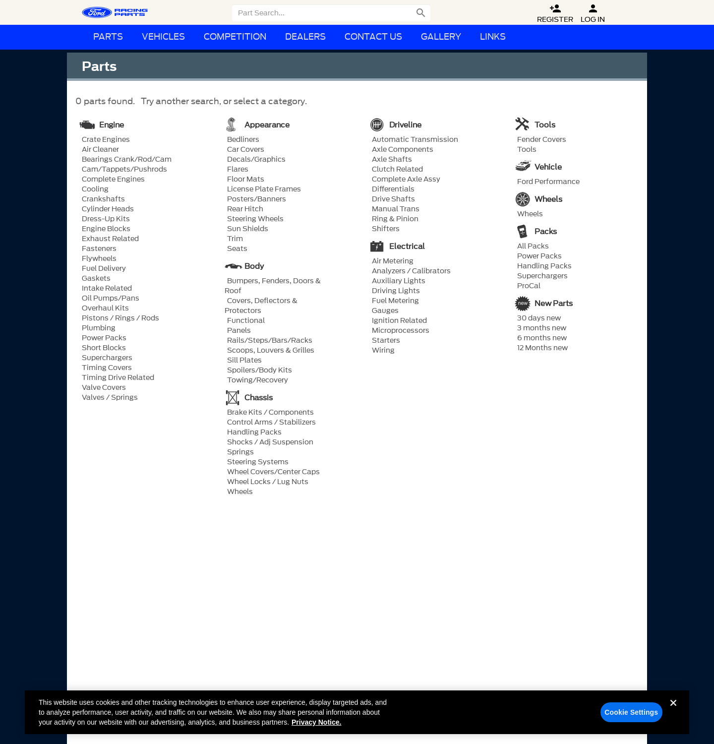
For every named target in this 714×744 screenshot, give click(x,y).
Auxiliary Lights (398, 281)
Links (493, 37)
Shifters (386, 229)
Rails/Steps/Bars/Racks (269, 341)
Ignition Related (399, 321)
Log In (593, 13)
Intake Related (107, 289)
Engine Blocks (106, 229)
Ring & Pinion (395, 219)
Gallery (441, 37)
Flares (237, 170)
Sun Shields (247, 229)
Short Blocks (104, 348)
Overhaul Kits (105, 308)
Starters (386, 341)
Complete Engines (113, 180)
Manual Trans (395, 209)
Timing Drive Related (118, 378)
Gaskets (96, 279)
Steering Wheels (255, 219)
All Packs (533, 246)
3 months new (541, 328)
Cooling (95, 189)
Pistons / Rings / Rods (120, 318)
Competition (235, 37)
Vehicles (163, 37)
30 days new (539, 318)
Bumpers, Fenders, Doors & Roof (273, 286)
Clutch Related (397, 170)
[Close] (673, 715)
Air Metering (393, 261)
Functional (246, 321)
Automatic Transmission (415, 140)
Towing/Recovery (257, 380)
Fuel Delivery (104, 269)
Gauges (385, 311)
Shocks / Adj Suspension (270, 442)
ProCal (528, 286)
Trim (235, 239)
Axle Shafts (392, 160)
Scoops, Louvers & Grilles (270, 351)
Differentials (393, 189)
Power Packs (104, 338)
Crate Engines (106, 140)
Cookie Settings (631, 716)
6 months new (542, 338)
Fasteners (99, 249)
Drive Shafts (393, 199)
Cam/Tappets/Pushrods (124, 170)
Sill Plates (244, 361)
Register (555, 13)
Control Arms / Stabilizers (271, 423)
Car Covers (245, 150)
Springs (240, 452)
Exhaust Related (110, 239)
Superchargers (107, 358)
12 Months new (542, 348)
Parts (108, 37)
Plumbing (99, 328)
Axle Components (402, 150)
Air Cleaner (100, 150)
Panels (239, 331)
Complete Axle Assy (406, 180)
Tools (526, 150)
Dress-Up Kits (106, 219)
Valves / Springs (110, 398)
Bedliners (243, 140)
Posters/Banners (256, 199)
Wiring (383, 351)
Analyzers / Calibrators (411, 271)
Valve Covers (104, 388)
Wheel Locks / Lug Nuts (267, 482)
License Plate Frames (264, 189)
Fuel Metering (395, 301)
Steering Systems (258, 462)
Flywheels (99, 259)
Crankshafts (103, 199)
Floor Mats (245, 180)
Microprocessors (400, 331)
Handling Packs (254, 432)
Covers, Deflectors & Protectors (261, 306)
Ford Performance (548, 182)
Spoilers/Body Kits (259, 370)
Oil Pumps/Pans (110, 299)
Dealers (305, 37)
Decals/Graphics (256, 160)
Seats (237, 249)
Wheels (240, 492)
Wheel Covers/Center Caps (273, 472)
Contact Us (373, 37)
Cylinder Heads (108, 209)
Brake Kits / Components (270, 413)
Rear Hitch (245, 209)
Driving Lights (396, 291)
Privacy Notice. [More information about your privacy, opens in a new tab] (316, 726)
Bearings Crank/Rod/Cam (127, 160)
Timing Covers (107, 368)
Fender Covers (541, 140)
